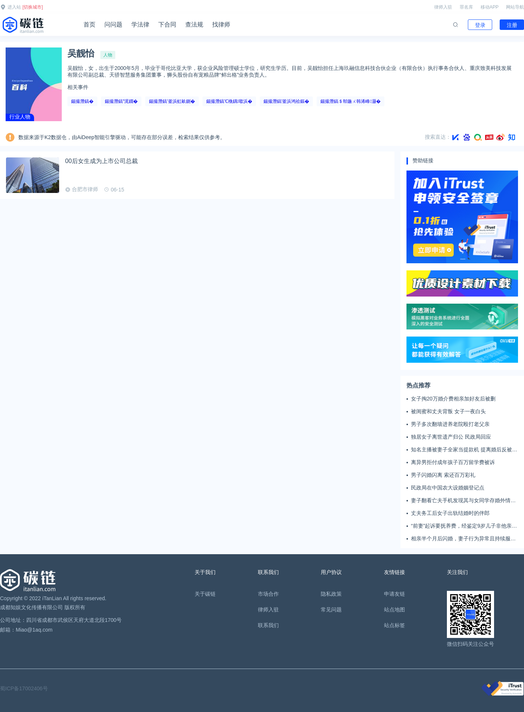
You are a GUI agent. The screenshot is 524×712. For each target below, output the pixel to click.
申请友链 (394, 594)
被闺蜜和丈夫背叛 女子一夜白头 (448, 411)
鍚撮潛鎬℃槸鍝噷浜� (229, 101)
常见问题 (331, 610)
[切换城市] (32, 7)
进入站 (14, 7)
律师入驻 (443, 7)
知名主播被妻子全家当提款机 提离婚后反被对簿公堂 (464, 449)
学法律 (140, 24)
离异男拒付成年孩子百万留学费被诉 (453, 462)
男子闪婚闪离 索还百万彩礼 (443, 475)
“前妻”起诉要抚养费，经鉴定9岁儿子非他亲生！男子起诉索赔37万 (461, 526)
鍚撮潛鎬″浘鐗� (121, 101)
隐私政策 (331, 594)
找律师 (221, 24)
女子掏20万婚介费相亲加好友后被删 (453, 399)
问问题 (113, 24)
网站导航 (515, 7)
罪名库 (466, 7)
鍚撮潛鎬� (82, 101)
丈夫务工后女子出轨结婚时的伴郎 (450, 513)
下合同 (167, 24)
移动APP (490, 7)
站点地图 (394, 610)
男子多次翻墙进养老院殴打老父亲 (450, 424)
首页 (89, 24)
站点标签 (394, 625)
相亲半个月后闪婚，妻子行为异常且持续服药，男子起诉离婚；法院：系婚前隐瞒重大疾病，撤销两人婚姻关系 (463, 538)
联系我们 (268, 625)
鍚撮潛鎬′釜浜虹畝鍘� (172, 101)
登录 (480, 25)
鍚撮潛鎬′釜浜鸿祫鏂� (286, 101)
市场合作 (268, 594)
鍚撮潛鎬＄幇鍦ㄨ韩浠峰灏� (350, 101)
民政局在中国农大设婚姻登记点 (447, 488)
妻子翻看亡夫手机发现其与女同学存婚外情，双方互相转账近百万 (463, 500)
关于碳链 (205, 594)
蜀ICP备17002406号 (24, 688)
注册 (512, 25)
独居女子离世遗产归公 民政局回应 (451, 437)
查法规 (194, 24)
